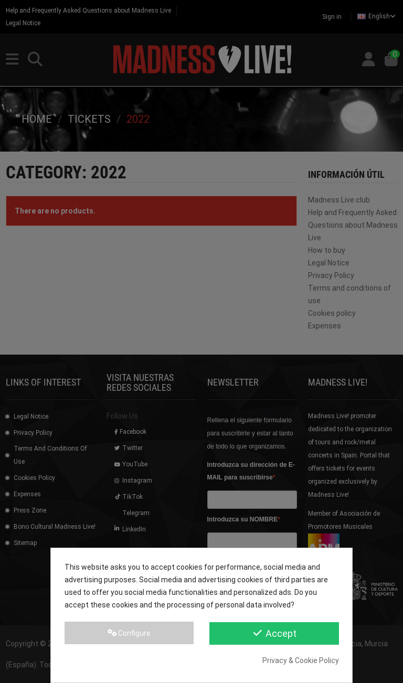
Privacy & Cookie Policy (300, 660)
